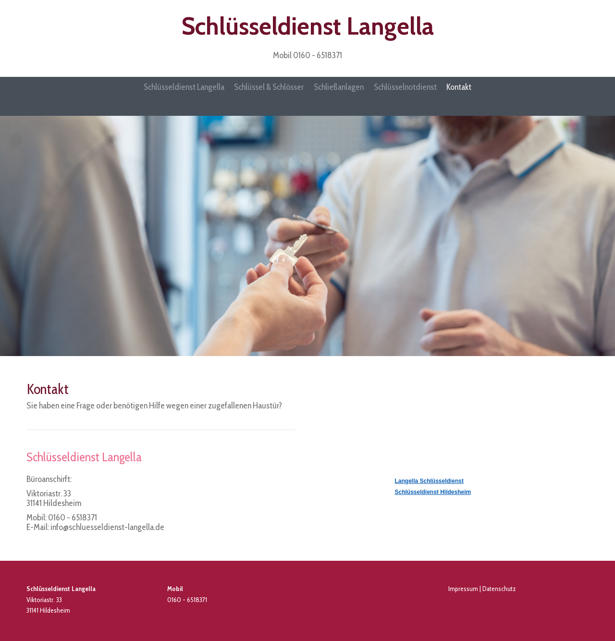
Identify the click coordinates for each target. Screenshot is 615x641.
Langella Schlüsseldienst (429, 480)
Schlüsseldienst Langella (308, 26)
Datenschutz (499, 588)
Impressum (463, 588)
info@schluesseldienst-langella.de (107, 526)
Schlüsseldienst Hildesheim (433, 491)
